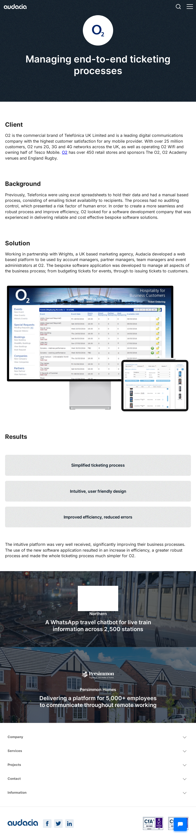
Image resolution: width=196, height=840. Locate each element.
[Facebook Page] (47, 823)
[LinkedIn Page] (69, 823)
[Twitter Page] (58, 823)
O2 (64, 152)
